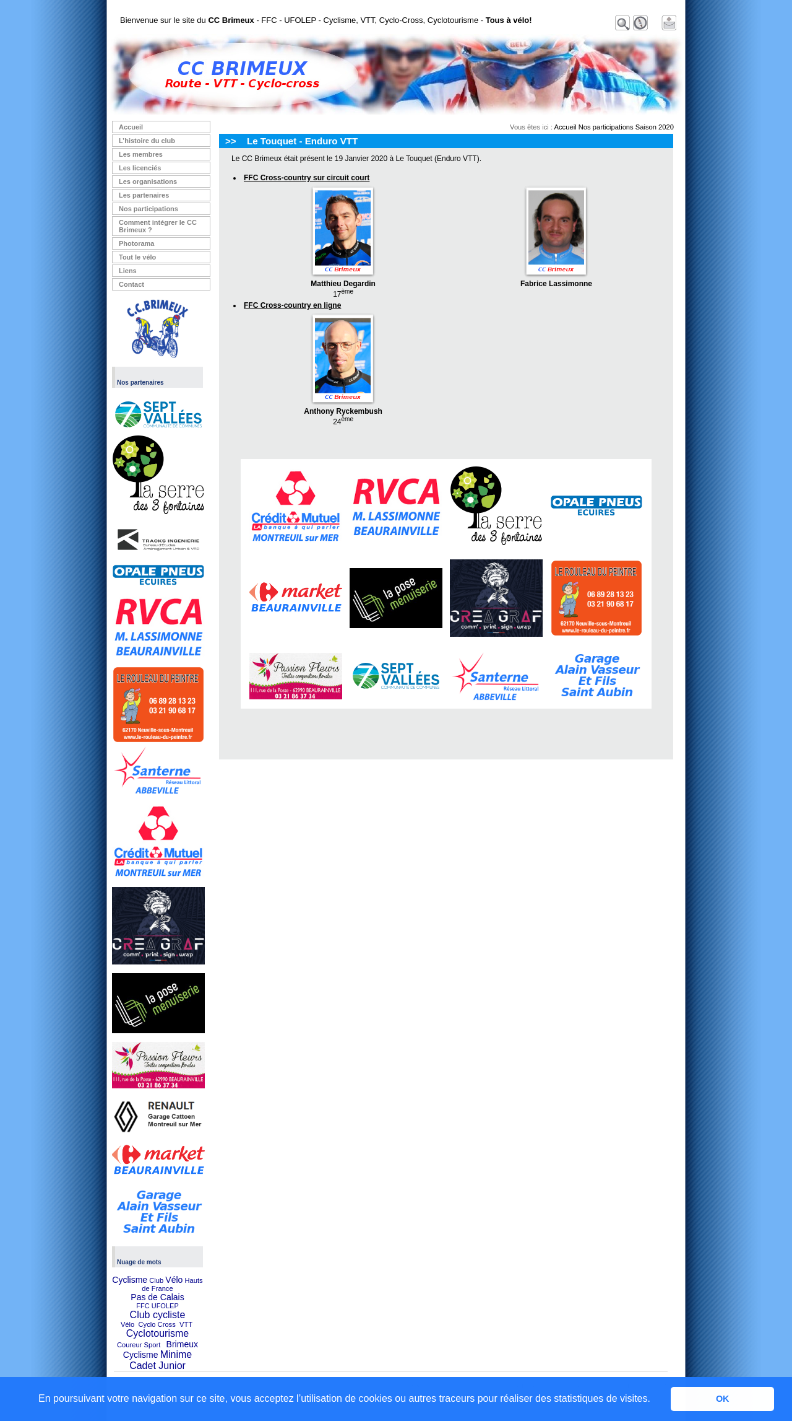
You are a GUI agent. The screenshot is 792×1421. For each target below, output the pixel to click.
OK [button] (723, 1399)
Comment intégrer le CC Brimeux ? (158, 226)
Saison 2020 (654, 127)
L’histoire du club (147, 140)
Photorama (136, 243)
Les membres (141, 154)
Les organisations (148, 181)
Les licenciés (140, 168)
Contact (131, 284)
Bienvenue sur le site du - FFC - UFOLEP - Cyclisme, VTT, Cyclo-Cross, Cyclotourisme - (326, 20)
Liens (128, 270)
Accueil (131, 127)
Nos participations (148, 208)
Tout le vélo (137, 257)
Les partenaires (144, 195)
